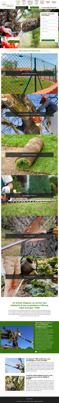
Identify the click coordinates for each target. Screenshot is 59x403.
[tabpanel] (44, 336)
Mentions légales (30, 401)
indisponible (44, 7)
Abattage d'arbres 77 (48, 2)
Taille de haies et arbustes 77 (42, 3)
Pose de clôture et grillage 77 (24, 2)
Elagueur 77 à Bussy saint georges (18, 3)
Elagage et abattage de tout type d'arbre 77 (30, 3)
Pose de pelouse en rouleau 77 (37, 2)
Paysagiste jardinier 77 (53, 2)
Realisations (34, 7)
